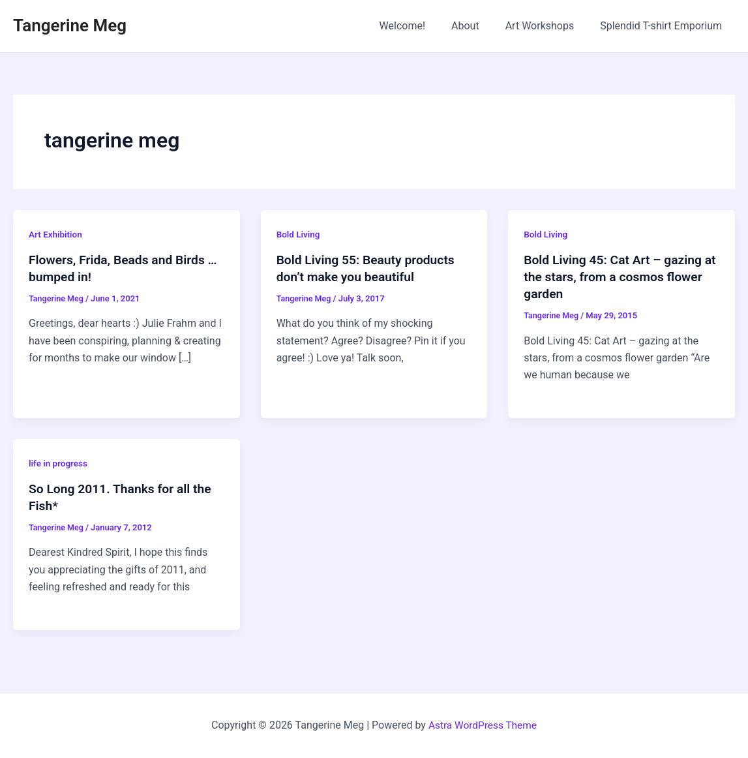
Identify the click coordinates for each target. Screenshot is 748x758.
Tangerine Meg (70, 25)
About (478, 26)
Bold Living (299, 234)
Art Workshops (547, 26)
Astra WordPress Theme (482, 725)
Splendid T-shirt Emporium (664, 26)
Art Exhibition (56, 234)
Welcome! (420, 26)
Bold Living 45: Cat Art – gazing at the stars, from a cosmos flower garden (616, 276)
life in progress (59, 463)
